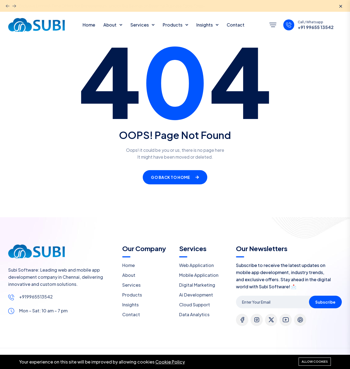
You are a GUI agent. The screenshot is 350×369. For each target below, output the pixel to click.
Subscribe (325, 302)
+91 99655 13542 (316, 27)
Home (89, 25)
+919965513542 (36, 297)
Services (140, 25)
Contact (235, 25)
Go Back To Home (175, 177)
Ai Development (196, 295)
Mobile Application (198, 275)
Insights (205, 25)
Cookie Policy (170, 362)
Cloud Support (194, 304)
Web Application (196, 265)
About (110, 25)
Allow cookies (315, 361)
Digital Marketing (197, 285)
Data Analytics (194, 314)
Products (173, 25)
